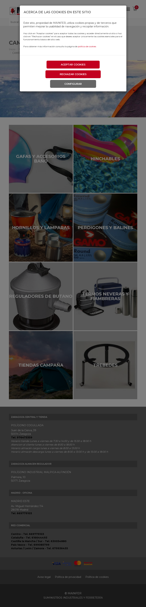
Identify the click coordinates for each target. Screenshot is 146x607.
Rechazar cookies (73, 74)
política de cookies (87, 46)
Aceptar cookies (73, 64)
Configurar (73, 83)
